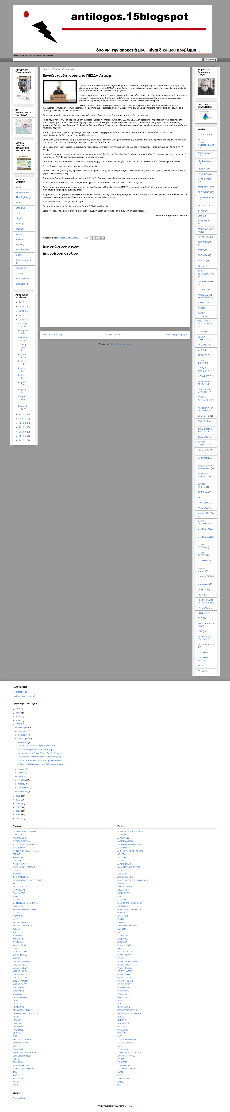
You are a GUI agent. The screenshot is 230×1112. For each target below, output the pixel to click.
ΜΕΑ (200, 350)
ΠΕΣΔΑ (201, 168)
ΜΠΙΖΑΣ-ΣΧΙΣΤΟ (202, 554)
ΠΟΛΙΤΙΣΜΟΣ (204, 242)
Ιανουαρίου (22, 407)
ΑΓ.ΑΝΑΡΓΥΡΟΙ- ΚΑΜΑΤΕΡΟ (206, 409)
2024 (22, 311)
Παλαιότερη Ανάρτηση (176, 334)
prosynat (19, 239)
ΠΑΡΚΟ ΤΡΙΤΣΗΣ (202, 314)
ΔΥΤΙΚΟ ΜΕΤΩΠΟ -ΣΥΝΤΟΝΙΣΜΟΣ (206, 142)
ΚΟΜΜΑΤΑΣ (204, 502)
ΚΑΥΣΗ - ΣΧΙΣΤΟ (202, 485)
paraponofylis (22, 249)
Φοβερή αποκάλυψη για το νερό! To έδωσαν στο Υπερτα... (42, 764)
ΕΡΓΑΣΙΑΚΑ (204, 237)
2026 (22, 302)
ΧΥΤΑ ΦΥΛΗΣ (204, 179)
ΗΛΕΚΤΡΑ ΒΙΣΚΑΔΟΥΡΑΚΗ (205, 476)
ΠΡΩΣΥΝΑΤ (204, 192)
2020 (22, 418)
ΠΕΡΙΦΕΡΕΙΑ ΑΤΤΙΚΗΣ (204, 382)
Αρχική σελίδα (113, 334)
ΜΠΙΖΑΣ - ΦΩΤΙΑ (202, 361)
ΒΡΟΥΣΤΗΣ (203, 416)
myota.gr (19, 223)
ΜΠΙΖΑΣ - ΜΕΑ (205, 529)
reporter (19, 255)
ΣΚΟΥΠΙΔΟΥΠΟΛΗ (21, 1043)
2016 (22, 436)
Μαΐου (21, 375)
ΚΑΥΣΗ (201, 308)
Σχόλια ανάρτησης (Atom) (121, 344)
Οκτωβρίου (22, 338)
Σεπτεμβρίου (22, 346)
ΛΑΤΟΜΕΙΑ (203, 507)
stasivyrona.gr (22, 192)
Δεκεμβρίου (22, 324)
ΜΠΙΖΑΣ (202, 134)
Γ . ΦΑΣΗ (202, 331)
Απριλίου (22, 382)
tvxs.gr (18, 234)
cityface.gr (20, 268)
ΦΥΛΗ (201, 210)
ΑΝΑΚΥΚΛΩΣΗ (205, 281)
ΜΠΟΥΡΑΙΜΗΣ (205, 560)
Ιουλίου (21, 361)
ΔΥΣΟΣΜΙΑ (203, 437)
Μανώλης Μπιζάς (202, 569)
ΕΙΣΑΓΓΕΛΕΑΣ (205, 450)
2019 (22, 423)
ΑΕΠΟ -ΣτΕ (203, 355)
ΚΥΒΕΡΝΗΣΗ (204, 221)
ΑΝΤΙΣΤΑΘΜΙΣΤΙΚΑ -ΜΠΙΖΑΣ (206, 296)
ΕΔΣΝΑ (201, 205)
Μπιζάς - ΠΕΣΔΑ (206, 576)
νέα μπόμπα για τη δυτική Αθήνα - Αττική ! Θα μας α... (40, 753)
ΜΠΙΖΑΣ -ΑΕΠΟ (206, 537)
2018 (22, 427)
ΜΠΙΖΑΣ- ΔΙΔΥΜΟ (202, 369)
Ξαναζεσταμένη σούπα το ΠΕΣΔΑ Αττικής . (36, 749)
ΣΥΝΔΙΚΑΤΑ (204, 174)
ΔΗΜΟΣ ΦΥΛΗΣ (206, 421)
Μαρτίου (22, 389)
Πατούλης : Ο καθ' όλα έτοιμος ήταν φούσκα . (37, 746)
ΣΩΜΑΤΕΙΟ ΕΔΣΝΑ (203, 659)
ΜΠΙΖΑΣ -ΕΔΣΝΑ (202, 546)
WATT (201, 250)
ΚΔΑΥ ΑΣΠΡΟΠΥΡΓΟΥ (206, 272)
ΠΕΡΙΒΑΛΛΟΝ (205, 161)
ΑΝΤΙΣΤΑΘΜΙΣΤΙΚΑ (21, 841)
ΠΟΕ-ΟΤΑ (203, 255)
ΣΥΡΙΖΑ (201, 260)
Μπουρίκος (203, 584)
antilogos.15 (21, 692)
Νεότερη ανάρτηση (52, 334)
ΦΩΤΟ (201, 665)
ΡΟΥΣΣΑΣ (203, 613)
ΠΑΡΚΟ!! (202, 589)
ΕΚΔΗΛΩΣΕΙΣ (205, 458)
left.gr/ (18, 218)
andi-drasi (20, 208)
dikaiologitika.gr (23, 197)
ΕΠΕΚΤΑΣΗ (203, 187)
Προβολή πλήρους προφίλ (24, 696)
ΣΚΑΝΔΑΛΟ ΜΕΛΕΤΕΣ (204, 390)
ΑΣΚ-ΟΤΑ (202, 265)
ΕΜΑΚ (201, 216)
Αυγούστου (22, 355)
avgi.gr (18, 187)
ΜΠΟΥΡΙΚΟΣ (204, 376)
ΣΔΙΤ (200, 618)
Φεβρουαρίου (22, 397)
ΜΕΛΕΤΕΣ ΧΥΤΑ (206, 197)
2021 (22, 414)
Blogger (128, 1106)
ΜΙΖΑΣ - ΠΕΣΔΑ (206, 513)
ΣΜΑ (200, 631)
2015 (22, 440)
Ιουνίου (21, 368)
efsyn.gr (19, 273)
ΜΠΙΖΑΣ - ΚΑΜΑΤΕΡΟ (204, 522)
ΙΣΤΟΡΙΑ (202, 289)
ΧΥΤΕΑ (201, 671)
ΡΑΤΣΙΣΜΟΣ (204, 607)
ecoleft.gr (20, 213)
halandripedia (22, 278)
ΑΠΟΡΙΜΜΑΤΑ (205, 153)
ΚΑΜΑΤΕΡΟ (204, 344)
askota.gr (20, 244)
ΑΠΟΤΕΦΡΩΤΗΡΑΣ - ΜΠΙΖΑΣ (205, 322)
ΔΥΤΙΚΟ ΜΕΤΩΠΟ (202, 443)
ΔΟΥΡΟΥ (202, 302)
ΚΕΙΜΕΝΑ (203, 492)
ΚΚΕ (200, 497)
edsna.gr (19, 229)
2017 (22, 431)
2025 (22, 306)
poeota (18, 202)
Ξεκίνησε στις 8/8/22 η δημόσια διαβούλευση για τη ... (40, 757)
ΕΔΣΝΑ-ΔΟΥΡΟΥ (202, 338)
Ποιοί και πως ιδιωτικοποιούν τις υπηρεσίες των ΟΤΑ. (40, 761)
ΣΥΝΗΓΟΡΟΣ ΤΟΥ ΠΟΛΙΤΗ (204, 638)
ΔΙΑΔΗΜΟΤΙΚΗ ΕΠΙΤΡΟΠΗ (205, 430)
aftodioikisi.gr (22, 284)
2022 (22, 319)
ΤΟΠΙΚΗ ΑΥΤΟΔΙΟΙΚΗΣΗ (206, 398)
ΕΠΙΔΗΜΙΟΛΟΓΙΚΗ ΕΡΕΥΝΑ (206, 467)
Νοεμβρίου (23, 731)
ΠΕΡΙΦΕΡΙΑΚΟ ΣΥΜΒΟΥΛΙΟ (205, 601)
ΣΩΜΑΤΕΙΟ (203, 652)
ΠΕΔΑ (201, 594)
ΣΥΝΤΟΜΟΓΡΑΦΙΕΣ (21, 1056)
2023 (22, 315)
